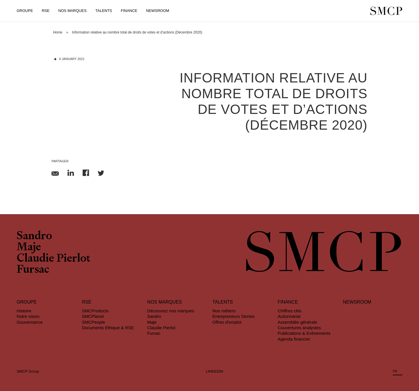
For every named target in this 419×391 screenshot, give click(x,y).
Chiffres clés (289, 310)
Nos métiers (224, 310)
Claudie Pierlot (53, 259)
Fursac (33, 270)
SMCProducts (95, 310)
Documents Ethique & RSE (108, 327)
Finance (129, 10)
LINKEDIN (214, 371)
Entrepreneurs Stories (233, 316)
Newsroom (157, 10)
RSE (45, 10)
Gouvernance (30, 322)
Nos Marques (72, 10)
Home (57, 32)
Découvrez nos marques (170, 310)
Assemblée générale (297, 322)
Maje (29, 247)
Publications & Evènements (304, 333)
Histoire (24, 310)
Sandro (34, 236)
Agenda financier (294, 339)
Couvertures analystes (299, 327)
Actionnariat (289, 316)
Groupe (25, 10)
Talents (103, 10)
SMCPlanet (93, 316)
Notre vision (28, 316)
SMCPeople (93, 322)
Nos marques (164, 302)
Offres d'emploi (227, 322)
